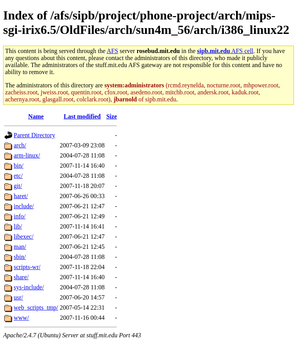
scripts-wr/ (27, 267)
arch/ (20, 145)
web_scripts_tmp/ (36, 307)
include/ (24, 206)
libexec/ (24, 236)
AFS (112, 51)
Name (36, 116)
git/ (18, 186)
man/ (20, 246)
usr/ (18, 297)
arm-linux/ (27, 155)
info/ (19, 216)
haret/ (21, 196)
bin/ (18, 165)
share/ (21, 277)
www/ (21, 317)
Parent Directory (34, 135)
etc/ (18, 175)
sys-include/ (29, 287)
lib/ (18, 226)
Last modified (82, 116)
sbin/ (20, 256)
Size (111, 116)
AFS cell (225, 51)
